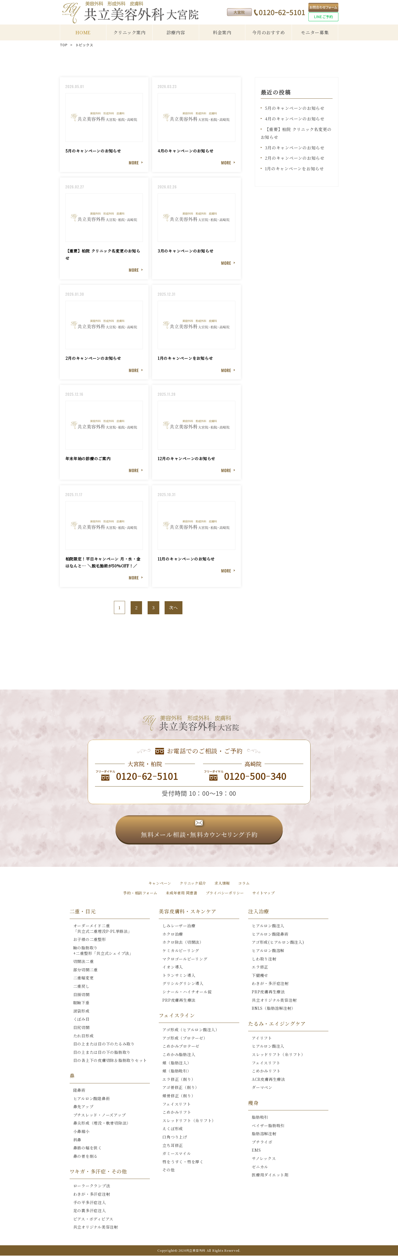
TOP (64, 45)
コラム (246, 884)
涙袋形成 (81, 1012)
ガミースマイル (176, 1154)
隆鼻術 (79, 1091)
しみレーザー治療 (178, 927)
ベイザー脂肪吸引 (268, 1127)
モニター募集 (315, 32)
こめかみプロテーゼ (180, 1047)
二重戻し (81, 987)
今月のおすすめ (268, 32)
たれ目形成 (83, 1037)
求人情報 (223, 884)
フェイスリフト (176, 1105)
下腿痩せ (260, 976)
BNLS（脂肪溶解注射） (274, 1009)
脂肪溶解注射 (264, 1135)
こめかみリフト (176, 1113)
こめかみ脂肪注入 (178, 1056)
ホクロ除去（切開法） (183, 944)
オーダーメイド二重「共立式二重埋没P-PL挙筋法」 (102, 929)
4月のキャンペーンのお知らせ (295, 118)
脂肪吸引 (260, 1118)
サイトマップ (267, 894)
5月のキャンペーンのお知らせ (295, 108)
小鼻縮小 (81, 1132)
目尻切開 (81, 1029)
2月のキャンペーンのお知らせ (295, 157)
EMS (256, 1151)
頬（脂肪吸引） (176, 1072)
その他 (168, 1171)
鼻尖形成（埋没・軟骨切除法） (102, 1124)
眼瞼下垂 (81, 1004)
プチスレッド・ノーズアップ (99, 1116)
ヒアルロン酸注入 (268, 927)
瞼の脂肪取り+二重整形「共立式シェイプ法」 (103, 951)
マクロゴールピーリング (184, 960)
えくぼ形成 (172, 1130)
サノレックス (264, 1160)
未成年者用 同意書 (180, 894)
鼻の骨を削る (85, 1157)
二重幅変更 (83, 979)
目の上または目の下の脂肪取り (102, 1053)
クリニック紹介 (193, 884)
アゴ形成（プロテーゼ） (184, 1039)
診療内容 (176, 32)
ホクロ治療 (172, 935)
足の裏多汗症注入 (89, 1212)
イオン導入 (172, 968)
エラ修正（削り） (178, 1080)
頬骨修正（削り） (178, 1097)
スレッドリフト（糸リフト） (189, 1122)
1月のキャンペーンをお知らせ (294, 167)
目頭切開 (81, 996)
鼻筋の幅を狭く (87, 1149)
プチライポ (262, 1143)
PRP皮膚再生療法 (179, 1001)
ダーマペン (262, 1088)
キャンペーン (158, 884)
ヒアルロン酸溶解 (268, 952)
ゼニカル (260, 1168)
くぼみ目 (81, 1020)
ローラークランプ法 (91, 1187)
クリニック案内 (129, 32)
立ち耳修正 (172, 1146)
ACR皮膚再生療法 (268, 1080)
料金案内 (222, 32)
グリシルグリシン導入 (183, 985)
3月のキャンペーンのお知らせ (295, 146)
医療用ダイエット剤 (270, 1176)
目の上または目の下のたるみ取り (104, 1045)
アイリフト (262, 1039)
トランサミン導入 (178, 976)
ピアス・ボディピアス (93, 1220)
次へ (173, 609)
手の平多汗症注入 (89, 1204)
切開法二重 (83, 962)
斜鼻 (77, 1141)
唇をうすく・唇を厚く (183, 1163)
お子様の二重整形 (89, 941)
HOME (83, 32)
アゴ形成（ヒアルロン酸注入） (190, 1031)
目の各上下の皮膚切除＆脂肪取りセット (110, 1061)
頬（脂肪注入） (176, 1064)
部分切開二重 (85, 971)
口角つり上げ (174, 1138)
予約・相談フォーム (136, 894)
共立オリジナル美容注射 (95, 1228)
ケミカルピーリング (180, 952)
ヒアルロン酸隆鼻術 (91, 1100)
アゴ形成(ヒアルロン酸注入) (278, 944)
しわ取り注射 (264, 960)
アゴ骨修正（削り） (180, 1088)
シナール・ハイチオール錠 (187, 993)
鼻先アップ (83, 1108)
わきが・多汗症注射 (91, 1195)
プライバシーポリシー (226, 894)
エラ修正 (260, 968)
